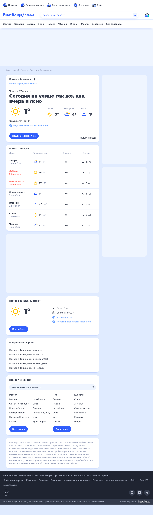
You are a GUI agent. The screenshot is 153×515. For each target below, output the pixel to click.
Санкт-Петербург (19, 403)
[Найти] (135, 15)
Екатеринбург (17, 412)
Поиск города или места (23, 83)
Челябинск (39, 399)
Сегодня (19, 24)
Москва (13, 399)
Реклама (31, 480)
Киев (55, 417)
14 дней (74, 24)
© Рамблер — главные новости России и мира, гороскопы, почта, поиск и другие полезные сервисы (56, 475)
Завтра (31, 24)
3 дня (41, 24)
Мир (55, 394)
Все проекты (10, 485)
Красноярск (39, 421)
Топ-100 (144, 480)
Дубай (56, 412)
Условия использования (76, 480)
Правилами (98, 501)
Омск (35, 403)
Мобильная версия (13, 480)
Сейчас (7, 24)
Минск (56, 421)
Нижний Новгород (19, 417)
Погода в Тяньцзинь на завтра (26, 354)
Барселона (80, 412)
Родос (77, 421)
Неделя (51, 24)
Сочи (77, 399)
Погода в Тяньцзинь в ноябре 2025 (28, 359)
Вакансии (56, 480)
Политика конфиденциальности (109, 480)
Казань (13, 421)
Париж (56, 403)
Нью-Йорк (58, 408)
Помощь (43, 480)
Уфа (35, 417)
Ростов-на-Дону (41, 412)
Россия (13, 394)
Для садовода (114, 24)
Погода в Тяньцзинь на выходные (28, 363)
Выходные (97, 24)
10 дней (62, 24)
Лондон (57, 399)
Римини (78, 417)
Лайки (133, 480)
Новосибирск (16, 408)
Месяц (85, 24)
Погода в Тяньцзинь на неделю (27, 368)
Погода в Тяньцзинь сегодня (25, 350)
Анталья (78, 403)
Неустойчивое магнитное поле (28, 125)
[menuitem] (10, 5)
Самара (37, 408)
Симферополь (82, 408)
